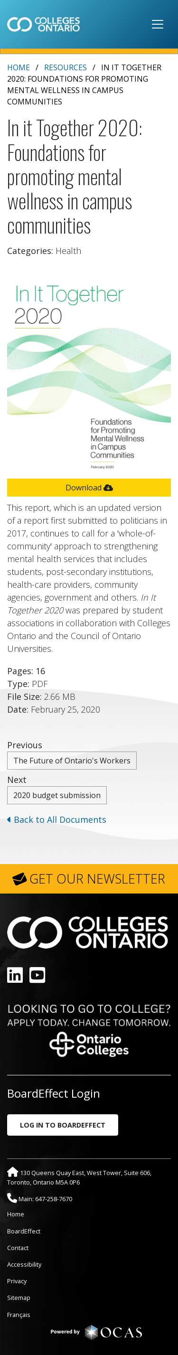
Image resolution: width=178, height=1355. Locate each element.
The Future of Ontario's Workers (72, 760)
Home (18, 67)
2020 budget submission (57, 795)
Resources (65, 67)
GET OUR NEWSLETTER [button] (97, 878)
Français (18, 1314)
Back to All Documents (56, 819)
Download (89, 487)
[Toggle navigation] (157, 24)
